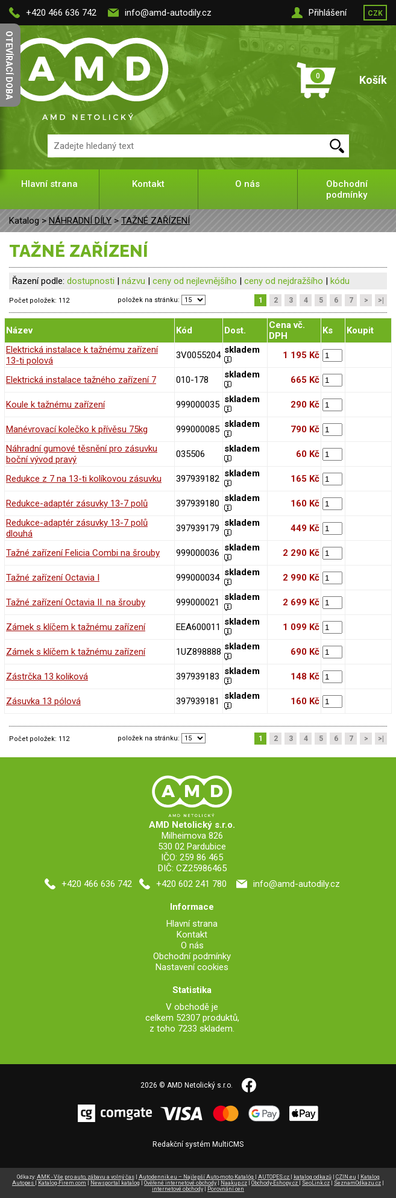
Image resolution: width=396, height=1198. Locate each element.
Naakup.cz (234, 1183)
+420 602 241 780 (191, 883)
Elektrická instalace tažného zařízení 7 (81, 379)
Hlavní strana (49, 183)
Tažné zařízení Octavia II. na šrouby (75, 602)
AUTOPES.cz (274, 1177)
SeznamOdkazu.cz (357, 1183)
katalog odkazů (313, 1177)
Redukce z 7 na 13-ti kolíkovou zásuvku (84, 478)
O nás (247, 183)
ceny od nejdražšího (283, 281)
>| (381, 300)
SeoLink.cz (316, 1183)
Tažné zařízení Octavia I (52, 577)
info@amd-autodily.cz (168, 12)
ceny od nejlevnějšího (194, 281)
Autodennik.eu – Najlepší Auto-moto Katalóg (197, 1177)
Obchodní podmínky (347, 189)
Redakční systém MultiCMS (198, 1144)
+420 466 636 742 (61, 12)
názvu (133, 281)
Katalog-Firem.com (62, 1183)
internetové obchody (177, 1189)
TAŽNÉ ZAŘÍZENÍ (155, 220)
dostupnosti (91, 281)
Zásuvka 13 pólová (43, 701)
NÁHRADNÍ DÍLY (80, 220)
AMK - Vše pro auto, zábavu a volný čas (85, 1177)
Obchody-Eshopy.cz (275, 1183)
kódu (340, 281)
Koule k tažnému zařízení (55, 404)
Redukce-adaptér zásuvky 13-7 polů (77, 503)
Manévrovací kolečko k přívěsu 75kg (77, 429)
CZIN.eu (346, 1177)
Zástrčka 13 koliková (47, 676)
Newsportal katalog (115, 1183)
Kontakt (148, 183)
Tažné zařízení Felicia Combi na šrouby (83, 552)
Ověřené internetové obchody (180, 1183)
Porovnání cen (225, 1189)
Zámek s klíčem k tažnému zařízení (75, 627)
